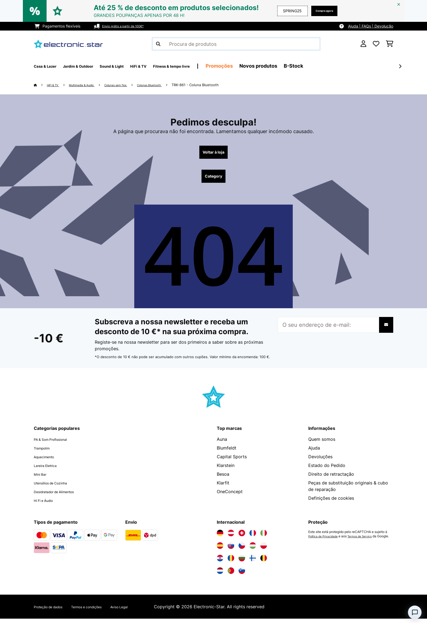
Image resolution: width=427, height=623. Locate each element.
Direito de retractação (331, 478)
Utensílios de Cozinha (56, 487)
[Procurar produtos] (236, 44)
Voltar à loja (213, 153)
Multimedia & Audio (91, 85)
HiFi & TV (56, 85)
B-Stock (339, 66)
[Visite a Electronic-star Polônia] (263, 550)
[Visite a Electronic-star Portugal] (231, 575)
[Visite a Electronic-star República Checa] (242, 550)
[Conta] (363, 44)
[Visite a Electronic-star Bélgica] (263, 562)
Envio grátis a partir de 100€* (128, 26)
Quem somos (321, 443)
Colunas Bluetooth (174, 85)
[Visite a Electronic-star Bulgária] (242, 562)
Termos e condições (103, 611)
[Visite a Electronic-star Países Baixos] (220, 575)
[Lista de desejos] (376, 44)
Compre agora (319, 10)
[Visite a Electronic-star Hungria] (252, 550)
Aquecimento (47, 461)
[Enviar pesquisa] (158, 44)
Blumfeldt (226, 452)
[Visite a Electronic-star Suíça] (242, 537)
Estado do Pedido (326, 469)
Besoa (223, 478)
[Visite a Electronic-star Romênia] (231, 562)
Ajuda (314, 452)
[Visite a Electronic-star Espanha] (220, 550)
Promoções (265, 66)
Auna (222, 443)
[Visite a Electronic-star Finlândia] (252, 562)
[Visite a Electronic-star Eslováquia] (231, 550)
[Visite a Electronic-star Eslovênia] (242, 575)
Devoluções (320, 461)
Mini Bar (42, 478)
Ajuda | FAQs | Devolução (370, 26)
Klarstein (225, 469)
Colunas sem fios (133, 85)
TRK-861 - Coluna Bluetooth (223, 85)
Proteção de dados (53, 611)
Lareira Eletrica (49, 469)
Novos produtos (304, 66)
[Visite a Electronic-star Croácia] (220, 562)
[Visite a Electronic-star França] (252, 537)
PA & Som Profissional (56, 443)
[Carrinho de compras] (389, 44)
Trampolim (45, 452)
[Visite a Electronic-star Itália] (263, 537)
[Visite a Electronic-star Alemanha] (220, 537)
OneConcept (230, 496)
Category (213, 179)
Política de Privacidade (325, 541)
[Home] (41, 85)
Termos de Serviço (367, 541)
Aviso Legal (144, 611)
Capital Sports (232, 461)
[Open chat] (415, 612)
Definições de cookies (331, 502)
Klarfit (223, 487)
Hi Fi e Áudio (47, 504)
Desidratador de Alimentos (61, 496)
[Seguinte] (400, 66)
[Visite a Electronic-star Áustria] (231, 537)
